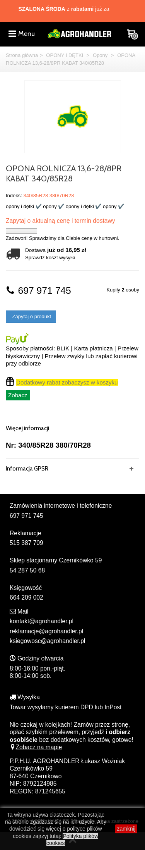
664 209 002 (26, 597)
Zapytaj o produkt (31, 316)
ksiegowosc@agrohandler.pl (47, 641)
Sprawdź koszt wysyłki (50, 257)
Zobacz (17, 395)
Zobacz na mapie (36, 747)
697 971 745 (38, 290)
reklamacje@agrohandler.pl (46, 631)
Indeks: (14, 195)
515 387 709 (26, 543)
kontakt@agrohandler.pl (41, 621)
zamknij (126, 829)
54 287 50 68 (27, 570)
